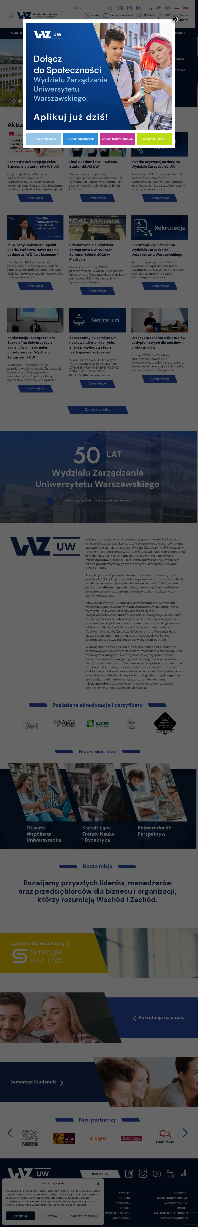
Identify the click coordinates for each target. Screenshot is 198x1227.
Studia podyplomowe (117, 139)
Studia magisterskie (81, 139)
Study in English (154, 139)
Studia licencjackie (44, 139)
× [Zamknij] (175, 19)
